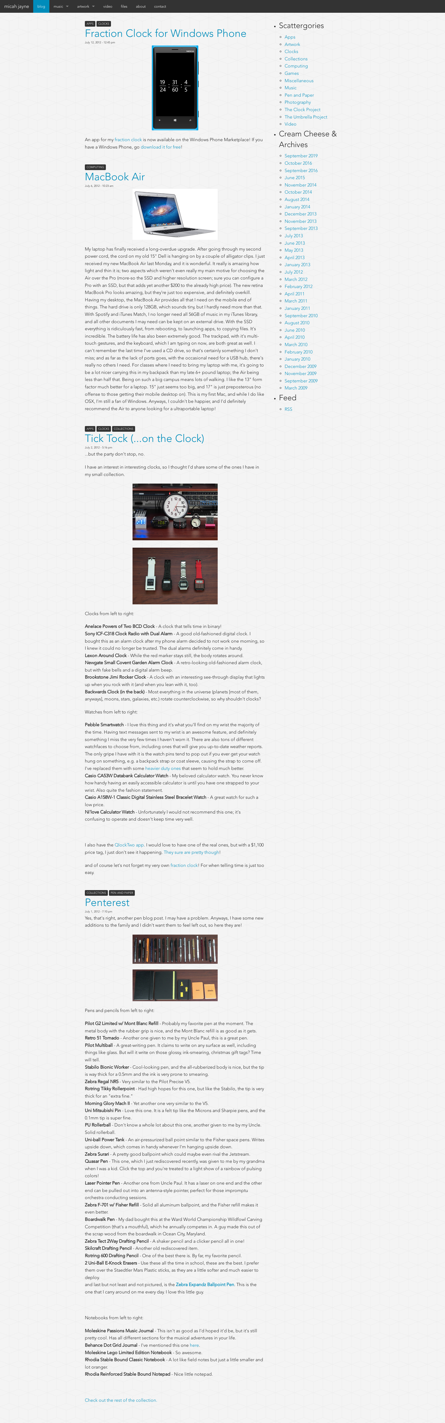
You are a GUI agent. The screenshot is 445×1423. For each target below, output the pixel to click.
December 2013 (300, 214)
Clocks (103, 24)
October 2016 (298, 163)
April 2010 (295, 337)
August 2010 (297, 322)
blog (41, 6)
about (141, 6)
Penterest (107, 902)
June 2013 (295, 243)
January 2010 (297, 359)
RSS (288, 409)
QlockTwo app (129, 845)
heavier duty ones (163, 768)
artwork (83, 6)
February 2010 (298, 352)
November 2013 (300, 221)
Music (291, 87)
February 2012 (298, 286)
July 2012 (294, 272)
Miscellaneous (299, 80)
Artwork (292, 44)
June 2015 (295, 177)
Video (291, 124)
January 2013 (297, 264)
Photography (298, 102)
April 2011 (295, 294)
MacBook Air (115, 177)
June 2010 (295, 330)
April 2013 (295, 257)
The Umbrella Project (306, 117)
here (194, 1345)
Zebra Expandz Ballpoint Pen (205, 1284)
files (124, 6)
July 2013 (294, 235)
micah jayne (16, 6)
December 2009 (300, 366)
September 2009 (301, 381)
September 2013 (301, 228)
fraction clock (128, 139)
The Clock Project (302, 109)
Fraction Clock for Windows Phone (166, 33)
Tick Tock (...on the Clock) (144, 438)
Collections (123, 429)
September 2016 (301, 170)
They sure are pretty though (191, 852)
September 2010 (301, 315)
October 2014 (298, 192)
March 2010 (296, 344)
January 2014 (297, 206)
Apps (90, 24)
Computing (95, 167)
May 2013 (294, 250)
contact (160, 6)
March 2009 (296, 388)
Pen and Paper (122, 893)
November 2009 (300, 373)
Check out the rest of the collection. (121, 1400)
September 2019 (301, 155)
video (107, 6)
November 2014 (300, 185)
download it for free (161, 147)
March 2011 (296, 301)
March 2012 (296, 279)
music (58, 6)
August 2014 (297, 199)
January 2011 (297, 308)
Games (292, 73)
